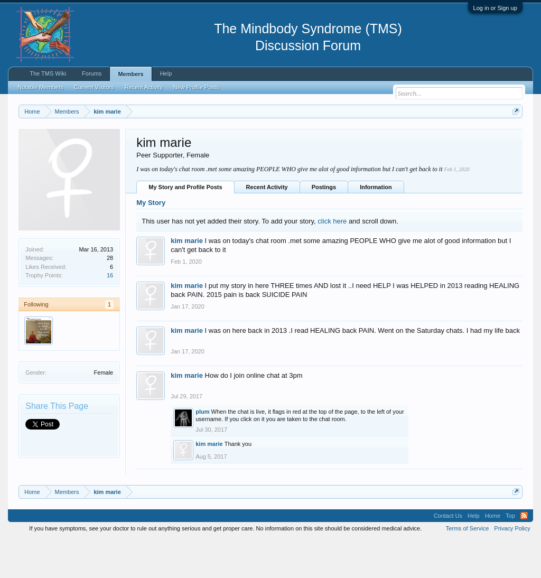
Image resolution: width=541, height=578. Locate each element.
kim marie (187, 279)
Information (376, 225)
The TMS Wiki (48, 73)
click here (332, 259)
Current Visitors (94, 87)
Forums (91, 73)
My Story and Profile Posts (185, 225)
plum (202, 450)
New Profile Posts (196, 87)
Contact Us (448, 554)
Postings (324, 225)
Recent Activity (267, 225)
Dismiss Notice (514, 136)
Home (492, 554)
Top (510, 554)
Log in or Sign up (495, 8)
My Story (150, 241)
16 (110, 313)
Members (130, 74)
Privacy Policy (512, 566)
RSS (524, 553)
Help (166, 73)
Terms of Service (467, 566)
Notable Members (40, 87)
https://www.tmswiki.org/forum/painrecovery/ (115, 148)
